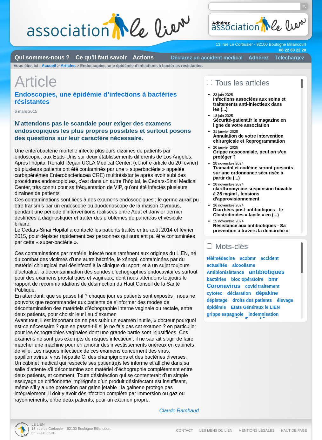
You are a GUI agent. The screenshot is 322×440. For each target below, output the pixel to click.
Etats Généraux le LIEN (255, 307)
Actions (143, 57)
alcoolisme (243, 265)
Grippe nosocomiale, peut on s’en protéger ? (249, 154)
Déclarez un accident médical (207, 57)
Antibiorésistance (225, 272)
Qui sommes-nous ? (42, 57)
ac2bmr (248, 258)
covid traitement (262, 286)
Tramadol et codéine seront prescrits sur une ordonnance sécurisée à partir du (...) (253, 172)
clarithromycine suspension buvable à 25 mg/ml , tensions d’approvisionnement (252, 193)
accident (270, 258)
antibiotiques (267, 272)
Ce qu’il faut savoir (101, 57)
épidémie (216, 307)
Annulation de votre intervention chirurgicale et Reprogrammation (249, 138)
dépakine (267, 293)
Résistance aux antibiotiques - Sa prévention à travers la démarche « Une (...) (251, 230)
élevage (285, 300)
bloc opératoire (247, 279)
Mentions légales (257, 430)
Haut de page (294, 430)
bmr (273, 279)
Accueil (49, 65)
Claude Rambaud (179, 410)
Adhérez (258, 57)
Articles (68, 65)
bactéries (216, 279)
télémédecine (221, 258)
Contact (184, 430)
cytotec (214, 293)
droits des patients (252, 300)
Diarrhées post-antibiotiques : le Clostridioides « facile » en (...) (248, 212)
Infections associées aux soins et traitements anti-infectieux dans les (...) (249, 104)
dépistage (217, 300)
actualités (217, 265)
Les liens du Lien (215, 430)
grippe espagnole (225, 314)
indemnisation (263, 314)
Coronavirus (224, 286)
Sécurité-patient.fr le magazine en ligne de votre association (249, 123)
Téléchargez (290, 57)
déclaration (239, 293)
